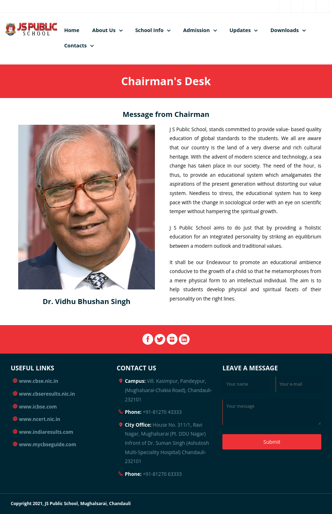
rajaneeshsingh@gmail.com (92, 6)
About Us (103, 30)
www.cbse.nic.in (38, 380)
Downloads (284, 30)
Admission (196, 30)
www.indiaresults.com (46, 431)
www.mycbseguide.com (47, 444)
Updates (240, 30)
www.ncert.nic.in (39, 419)
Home (72, 30)
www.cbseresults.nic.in (47, 393)
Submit (272, 441)
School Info (149, 30)
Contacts (75, 45)
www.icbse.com (38, 406)
